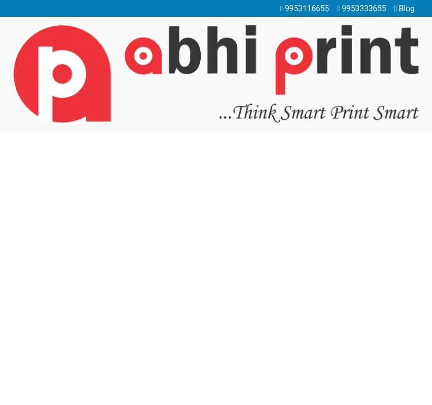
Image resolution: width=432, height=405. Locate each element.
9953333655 (361, 8)
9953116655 (304, 8)
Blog (404, 8)
